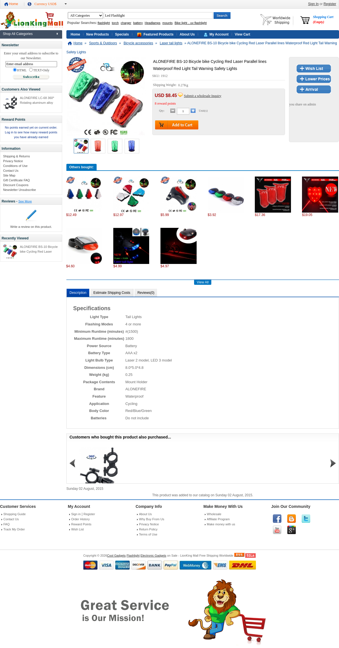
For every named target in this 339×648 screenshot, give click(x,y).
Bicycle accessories (138, 43)
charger (126, 23)
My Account (219, 34)
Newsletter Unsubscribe (19, 189)
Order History (80, 519)
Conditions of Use (15, 165)
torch (115, 23)
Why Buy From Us (151, 519)
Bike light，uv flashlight (191, 23)
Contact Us (10, 170)
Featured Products (158, 34)
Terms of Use (148, 534)
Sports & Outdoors (103, 43)
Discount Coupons (16, 185)
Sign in (76, 514)
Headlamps (152, 23)
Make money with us (221, 524)
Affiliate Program (218, 519)
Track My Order (14, 529)
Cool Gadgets (116, 555)
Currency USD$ (45, 4)
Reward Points (81, 524)
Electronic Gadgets (153, 555)
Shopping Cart (323, 19)
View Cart (242, 34)
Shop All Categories (17, 34)
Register (329, 4)
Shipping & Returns (16, 156)
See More (25, 201)
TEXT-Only (39, 70)
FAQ (6, 524)
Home (13, 4)
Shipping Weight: (165, 85)
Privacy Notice (13, 161)
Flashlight (133, 555)
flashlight (103, 23)
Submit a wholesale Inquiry (202, 96)
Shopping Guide (14, 514)
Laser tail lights (171, 43)
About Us (187, 34)
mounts (167, 23)
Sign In (313, 4)
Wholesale (214, 514)
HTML (20, 70)
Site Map (9, 175)
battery (138, 23)
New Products (97, 34)
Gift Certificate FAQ (16, 180)
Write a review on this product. (31, 226)
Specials (122, 34)
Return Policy (148, 529)
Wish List (77, 529)
